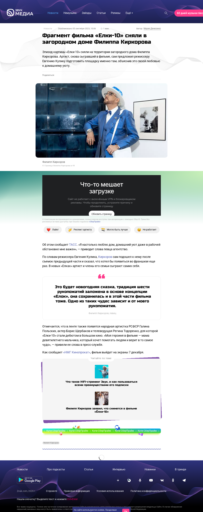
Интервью (119, 469)
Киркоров (105, 257)
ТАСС (73, 244)
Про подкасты (56, 469)
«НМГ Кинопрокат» (76, 352)
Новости (48, 28)
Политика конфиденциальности (148, 491)
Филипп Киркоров (51, 443)
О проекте (51, 491)
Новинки (150, 469)
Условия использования (110, 491)
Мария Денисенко (152, 28)
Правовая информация (77, 491)
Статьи (88, 469)
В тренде (180, 469)
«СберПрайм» (95, 222)
